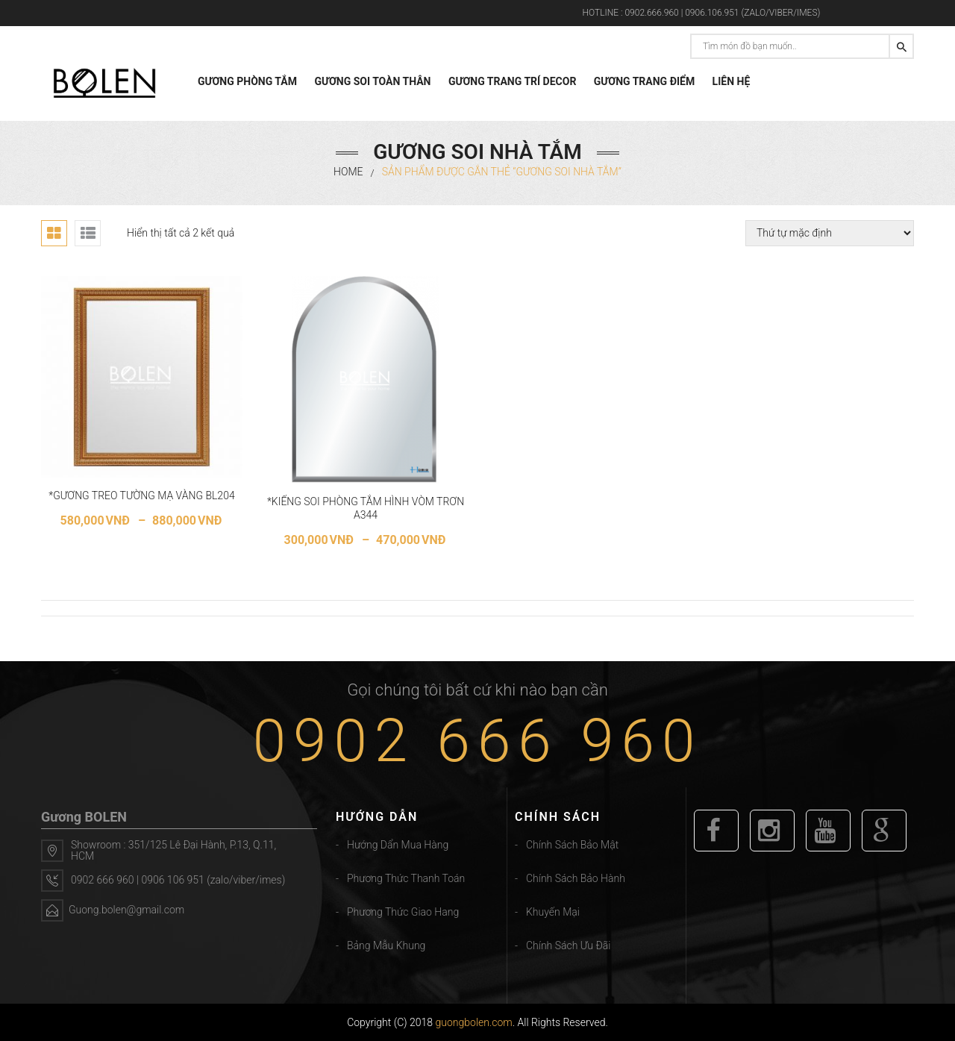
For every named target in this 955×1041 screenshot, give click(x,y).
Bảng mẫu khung (386, 945)
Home (348, 172)
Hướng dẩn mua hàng (397, 845)
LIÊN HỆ (732, 81)
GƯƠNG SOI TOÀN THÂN (372, 81)
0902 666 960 (478, 741)
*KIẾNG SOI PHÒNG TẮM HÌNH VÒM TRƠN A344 (365, 508)
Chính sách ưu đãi (568, 945)
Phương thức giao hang (403, 912)
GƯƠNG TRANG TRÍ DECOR (512, 81)
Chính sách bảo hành (575, 878)
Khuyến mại (553, 912)
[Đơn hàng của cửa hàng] (829, 233)
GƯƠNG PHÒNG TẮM (247, 81)
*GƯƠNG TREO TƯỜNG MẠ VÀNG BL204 (141, 495)
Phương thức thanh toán (406, 878)
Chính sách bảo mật (572, 845)
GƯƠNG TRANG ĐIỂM (644, 81)
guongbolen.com (474, 1022)
